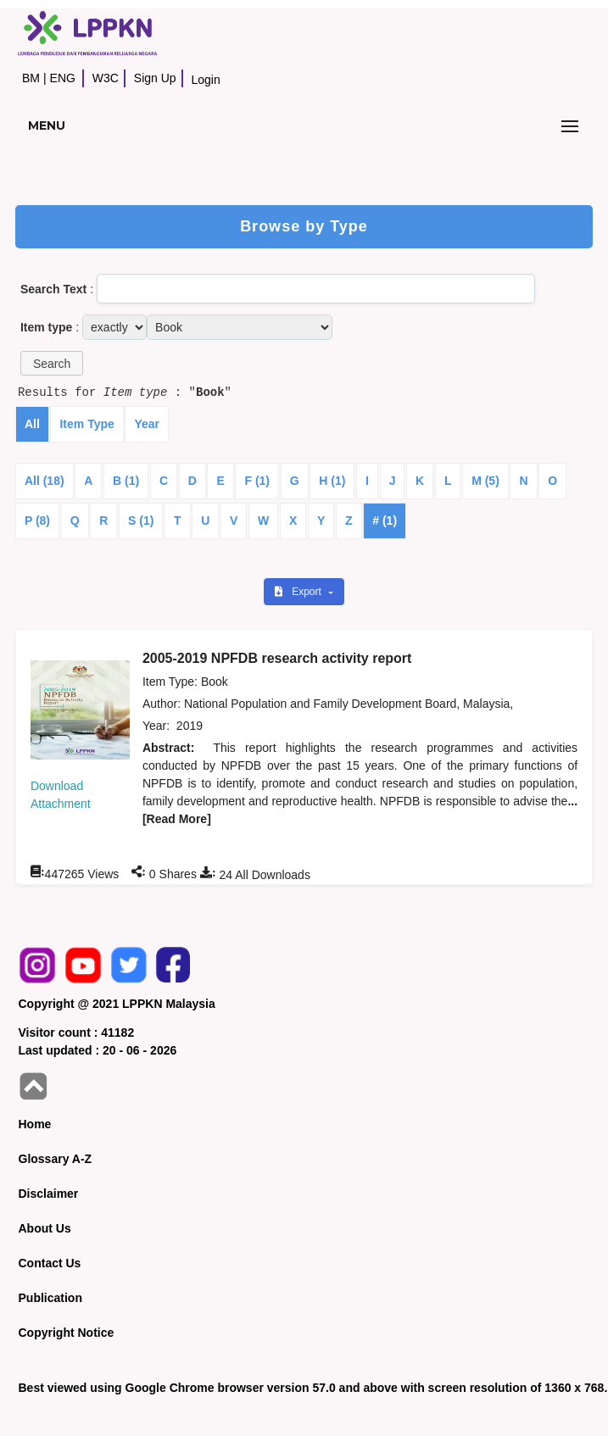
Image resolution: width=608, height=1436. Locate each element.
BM (31, 78)
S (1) (140, 520)
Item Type (86, 424)
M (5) (485, 480)
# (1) (384, 520)
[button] (51, 363)
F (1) (257, 480)
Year (146, 424)
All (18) (44, 480)
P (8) (37, 520)
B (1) (126, 480)
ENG (62, 78)
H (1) (332, 480)
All (32, 424)
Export (299, 592)
